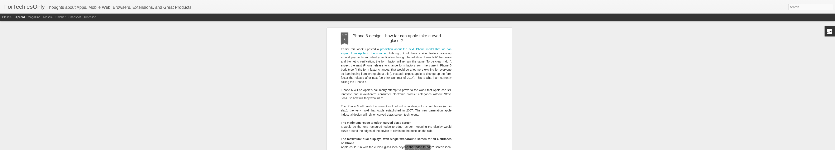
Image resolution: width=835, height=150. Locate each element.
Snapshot (74, 17)
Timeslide (90, 17)
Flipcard (19, 17)
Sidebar (61, 17)
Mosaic (47, 17)
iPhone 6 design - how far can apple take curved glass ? (396, 34)
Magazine (34, 17)
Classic (6, 17)
